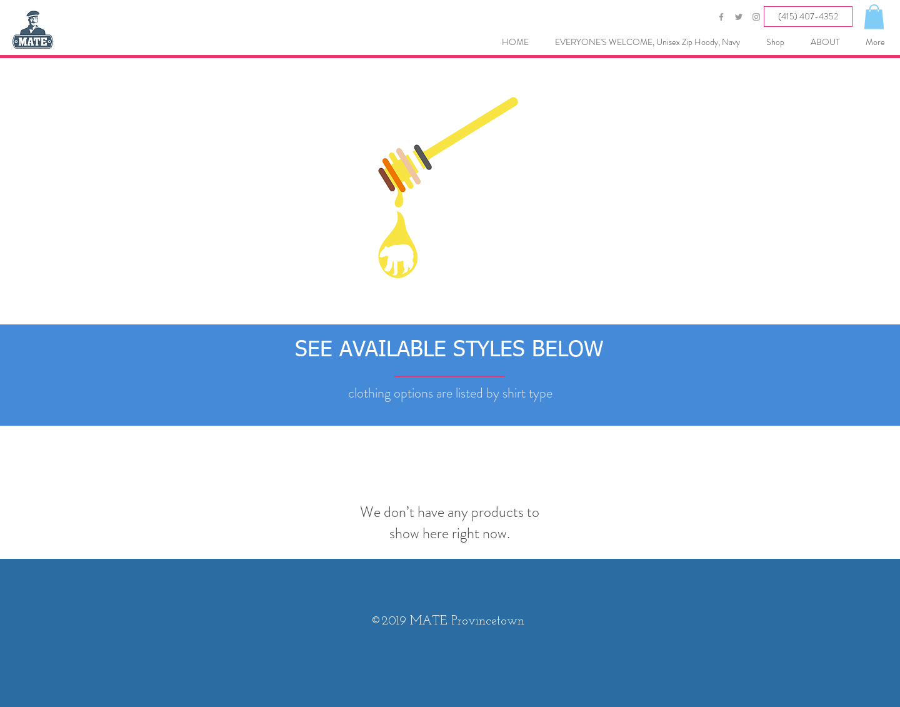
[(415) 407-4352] (808, 16)
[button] (874, 16)
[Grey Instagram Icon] (756, 17)
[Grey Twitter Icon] (739, 17)
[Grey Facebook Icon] (721, 17)
